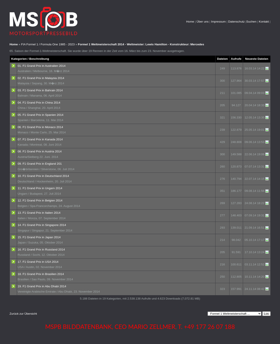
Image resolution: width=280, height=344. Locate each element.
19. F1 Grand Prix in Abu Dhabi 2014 (42, 286)
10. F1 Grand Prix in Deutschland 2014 (43, 176)
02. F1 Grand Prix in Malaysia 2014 (41, 78)
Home (190, 21)
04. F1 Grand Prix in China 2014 (39, 102)
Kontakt (264, 21)
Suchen (251, 21)
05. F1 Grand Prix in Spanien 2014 (40, 114)
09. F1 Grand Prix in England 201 (40, 163)
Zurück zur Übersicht (23, 313)
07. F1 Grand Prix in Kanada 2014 (40, 139)
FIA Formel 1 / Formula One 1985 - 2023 (48, 44)
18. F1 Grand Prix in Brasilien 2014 (41, 274)
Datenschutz (236, 21)
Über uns (202, 21)
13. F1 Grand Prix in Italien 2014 (39, 212)
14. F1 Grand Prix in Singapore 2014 (42, 225)
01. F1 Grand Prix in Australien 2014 (42, 65)
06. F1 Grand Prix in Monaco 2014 (40, 127)
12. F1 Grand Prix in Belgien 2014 (40, 200)
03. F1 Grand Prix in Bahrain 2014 (40, 90)
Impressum (218, 21)
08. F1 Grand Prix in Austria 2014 (40, 151)
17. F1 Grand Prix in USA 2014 (38, 261)
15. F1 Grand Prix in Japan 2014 (39, 237)
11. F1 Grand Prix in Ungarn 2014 (40, 188)
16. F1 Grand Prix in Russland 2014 (41, 249)
